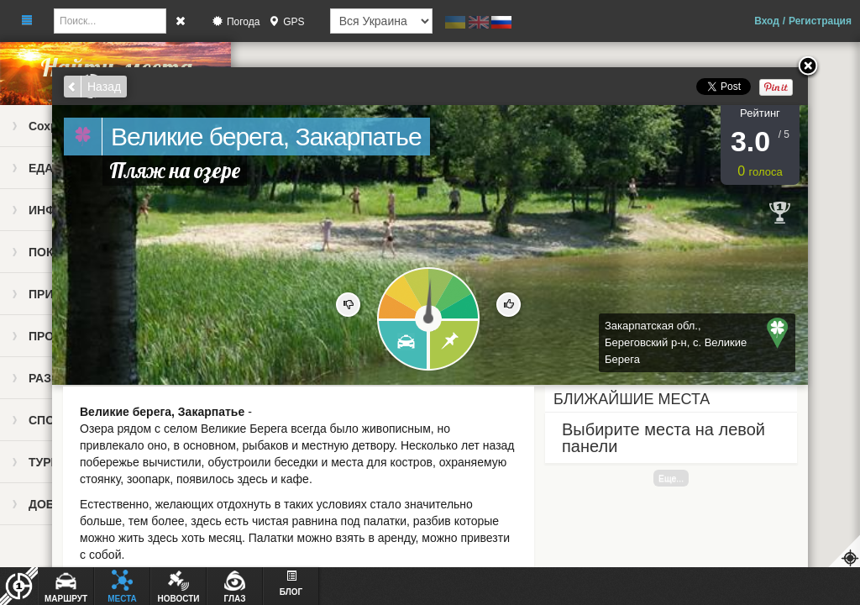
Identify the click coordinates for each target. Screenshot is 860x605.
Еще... (671, 478)
